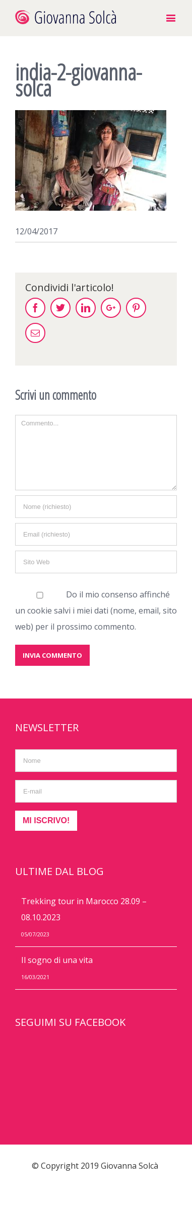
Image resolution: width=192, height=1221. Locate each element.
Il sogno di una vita (57, 960)
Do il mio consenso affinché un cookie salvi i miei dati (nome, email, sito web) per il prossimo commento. (96, 610)
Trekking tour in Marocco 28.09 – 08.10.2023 (84, 909)
